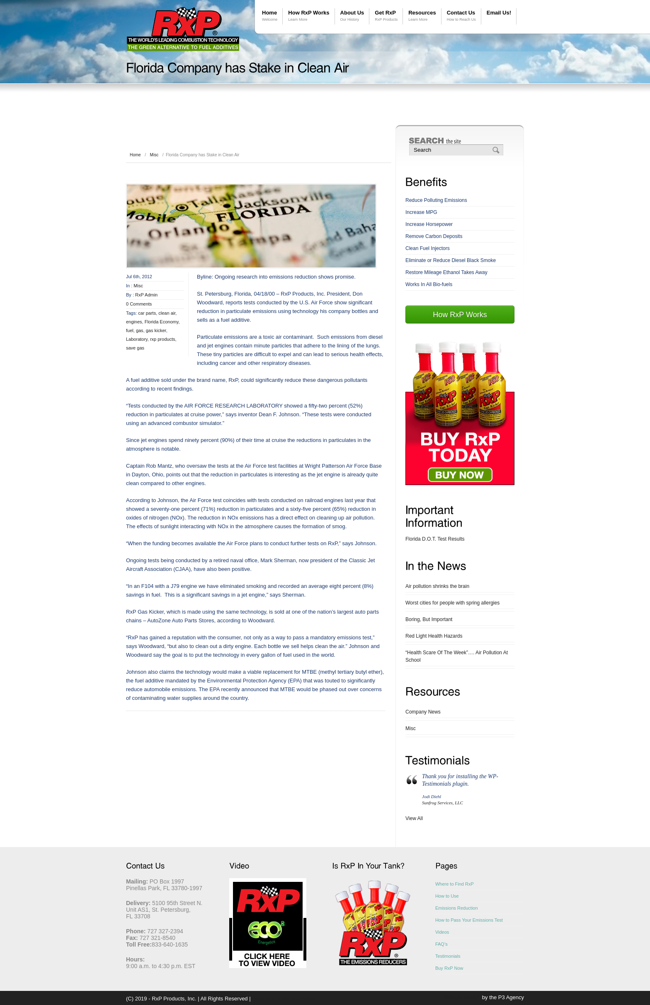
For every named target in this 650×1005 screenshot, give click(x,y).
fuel (129, 330)
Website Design (461, 997)
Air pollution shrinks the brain (437, 586)
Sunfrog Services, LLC (442, 802)
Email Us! (499, 13)
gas (139, 330)
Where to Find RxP (454, 883)
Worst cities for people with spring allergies (452, 603)
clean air (166, 313)
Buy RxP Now (449, 968)
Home (269, 16)
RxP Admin (146, 294)
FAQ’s (441, 944)
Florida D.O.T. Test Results (435, 539)
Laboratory (137, 339)
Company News (423, 712)
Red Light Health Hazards (433, 636)
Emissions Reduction (456, 907)
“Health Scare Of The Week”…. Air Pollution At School (456, 656)
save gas (135, 347)
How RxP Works (308, 16)
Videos (442, 932)
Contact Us (461, 16)
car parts (147, 313)
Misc (154, 155)
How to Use (447, 895)
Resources (422, 16)
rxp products (162, 339)
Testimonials (448, 956)
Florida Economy (162, 321)
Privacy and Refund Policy (283, 998)
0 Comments (139, 303)
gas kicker (156, 330)
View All (414, 818)
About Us (352, 16)
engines (134, 321)
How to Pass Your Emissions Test (469, 920)
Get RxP (386, 16)
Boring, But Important (428, 619)
